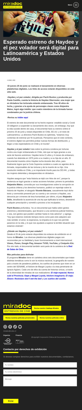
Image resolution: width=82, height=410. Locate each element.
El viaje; (69, 276)
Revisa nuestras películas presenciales (20, 318)
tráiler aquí (23, 117)
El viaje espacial (58, 273)
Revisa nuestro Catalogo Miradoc (46, 308)
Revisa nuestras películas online (52, 318)
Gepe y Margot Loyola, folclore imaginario (44, 276)
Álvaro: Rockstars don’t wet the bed (24, 279)
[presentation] (20, 393)
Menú (70, 5)
